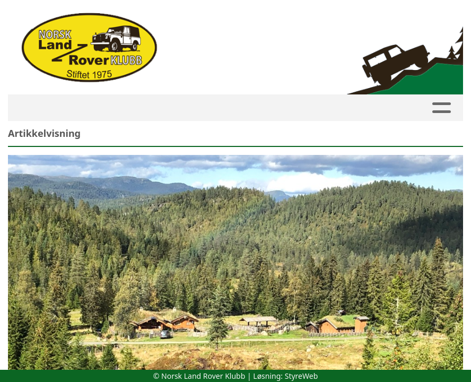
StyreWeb (301, 376)
